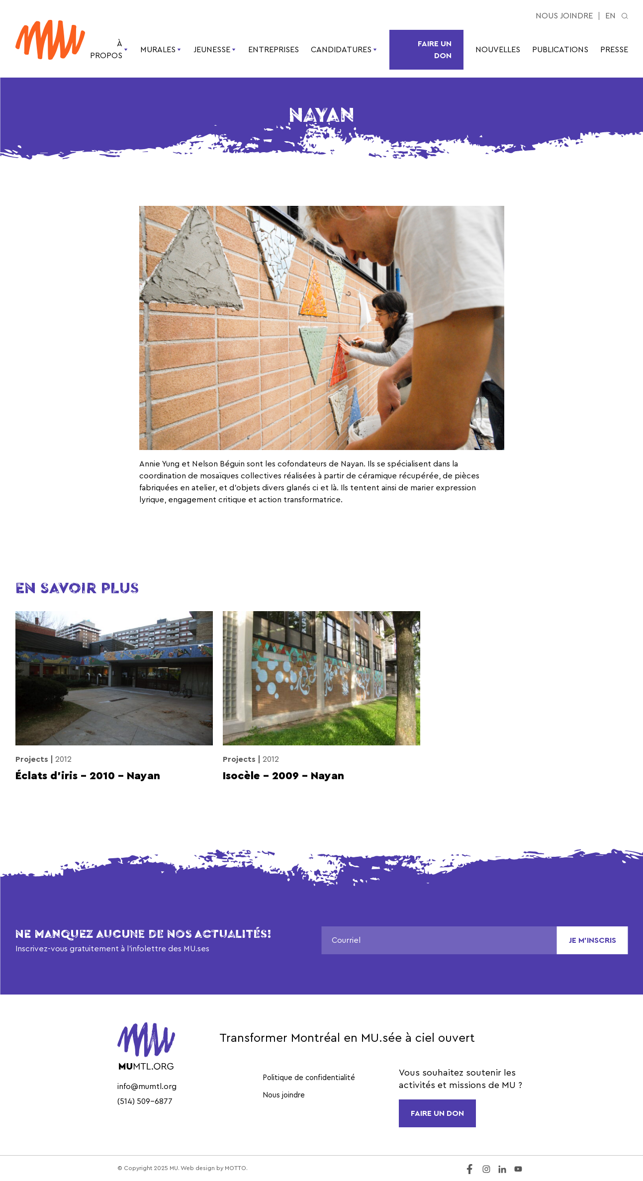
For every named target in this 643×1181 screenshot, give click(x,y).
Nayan (352, 464)
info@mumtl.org (147, 1086)
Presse (614, 50)
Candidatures (344, 50)
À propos (109, 50)
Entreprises (273, 50)
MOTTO (235, 1168)
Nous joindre (564, 16)
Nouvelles (497, 50)
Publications (560, 50)
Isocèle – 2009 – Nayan (283, 775)
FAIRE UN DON (437, 1113)
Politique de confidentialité (309, 1078)
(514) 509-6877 (145, 1101)
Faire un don (435, 50)
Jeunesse (214, 50)
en (610, 16)
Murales (161, 50)
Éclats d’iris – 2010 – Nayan (87, 775)
